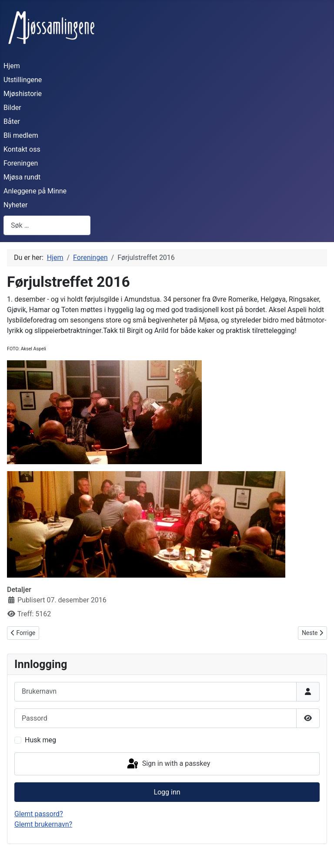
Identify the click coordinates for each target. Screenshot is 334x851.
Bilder (12, 107)
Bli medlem (20, 135)
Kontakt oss (21, 149)
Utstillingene (22, 80)
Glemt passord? (38, 814)
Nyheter (15, 205)
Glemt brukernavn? (43, 824)
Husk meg (40, 740)
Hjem (11, 66)
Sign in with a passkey (168, 764)
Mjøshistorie (22, 94)
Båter (11, 121)
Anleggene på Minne (35, 191)
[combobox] (46, 225)
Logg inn (167, 792)
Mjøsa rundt (21, 177)
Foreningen (20, 163)
